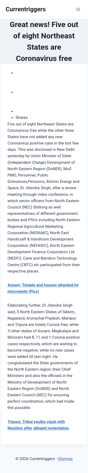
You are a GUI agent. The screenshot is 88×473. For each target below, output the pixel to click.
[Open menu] (78, 9)
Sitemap (65, 458)
